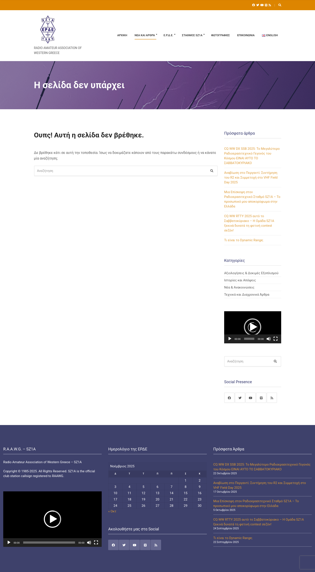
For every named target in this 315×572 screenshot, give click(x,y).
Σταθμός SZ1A (192, 35)
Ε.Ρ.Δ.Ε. (168, 35)
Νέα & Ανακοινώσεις (239, 287)
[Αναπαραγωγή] (230, 339)
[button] (252, 327)
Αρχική (122, 35)
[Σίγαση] (268, 339)
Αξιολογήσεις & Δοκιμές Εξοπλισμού (251, 273)
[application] (252, 327)
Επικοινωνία (246, 35)
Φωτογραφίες (220, 35)
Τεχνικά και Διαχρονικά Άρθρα (246, 295)
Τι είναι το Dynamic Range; (243, 240)
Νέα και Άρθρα (145, 35)
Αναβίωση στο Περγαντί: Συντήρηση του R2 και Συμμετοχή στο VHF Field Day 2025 (250, 177)
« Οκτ (112, 511)
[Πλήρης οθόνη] (275, 339)
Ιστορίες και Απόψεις (240, 280)
